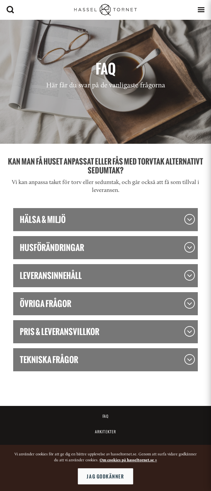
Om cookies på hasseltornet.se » (128, 460)
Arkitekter (105, 431)
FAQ (105, 416)
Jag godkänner (105, 476)
